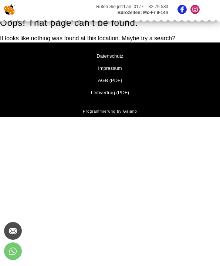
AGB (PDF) (110, 80)
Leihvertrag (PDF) (110, 92)
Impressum (110, 68)
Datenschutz (110, 56)
